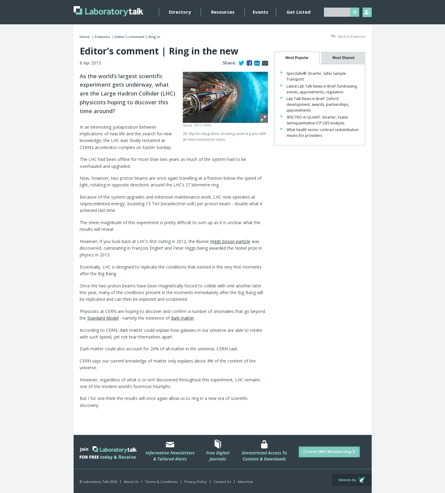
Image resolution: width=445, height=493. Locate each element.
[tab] (297, 58)
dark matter (182, 318)
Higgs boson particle (230, 241)
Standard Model (103, 318)
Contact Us (222, 481)
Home (85, 36)
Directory (180, 12)
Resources (223, 12)
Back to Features (348, 36)
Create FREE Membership (329, 451)
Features (102, 36)
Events (260, 12)
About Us (131, 481)
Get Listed (299, 12)
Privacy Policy (195, 481)
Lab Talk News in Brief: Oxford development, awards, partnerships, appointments (318, 104)
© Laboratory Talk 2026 (98, 481)
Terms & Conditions (161, 481)
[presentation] (297, 58)
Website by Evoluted (352, 480)
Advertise (245, 481)
